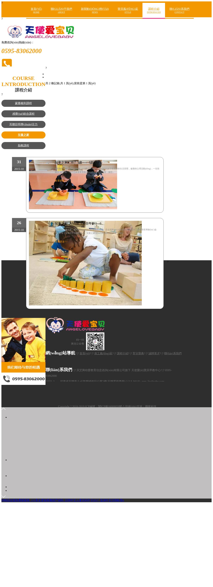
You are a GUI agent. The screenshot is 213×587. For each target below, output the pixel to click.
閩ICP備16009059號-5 (111, 406)
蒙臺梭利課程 (23, 103)
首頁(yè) (36, 10)
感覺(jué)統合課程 (23, 113)
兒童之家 (23, 134)
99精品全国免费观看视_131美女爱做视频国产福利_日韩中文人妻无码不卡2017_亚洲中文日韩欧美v (62, 500)
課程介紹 (154, 10)
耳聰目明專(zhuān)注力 (23, 124)
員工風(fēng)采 (103, 353)
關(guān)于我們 (61, 10)
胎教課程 (23, 145)
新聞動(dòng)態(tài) (95, 10)
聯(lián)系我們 (179, 10)
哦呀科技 (150, 406)
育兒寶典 (138, 353)
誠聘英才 (154, 353)
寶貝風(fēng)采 (128, 10)
